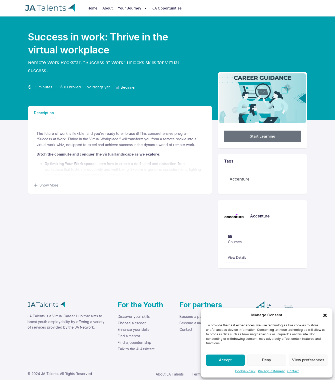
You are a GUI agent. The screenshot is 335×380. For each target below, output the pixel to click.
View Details (237, 257)
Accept (225, 360)
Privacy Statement (271, 371)
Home (93, 8)
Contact (293, 371)
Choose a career (132, 323)
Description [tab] (44, 113)
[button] (325, 315)
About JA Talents (170, 374)
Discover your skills (134, 316)
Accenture (240, 179)
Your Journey (132, 8)
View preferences (308, 360)
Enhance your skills (133, 329)
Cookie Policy (245, 371)
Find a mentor (129, 336)
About (107, 8)
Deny (266, 360)
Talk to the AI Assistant (136, 349)
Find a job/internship (134, 342)
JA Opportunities (167, 8)
